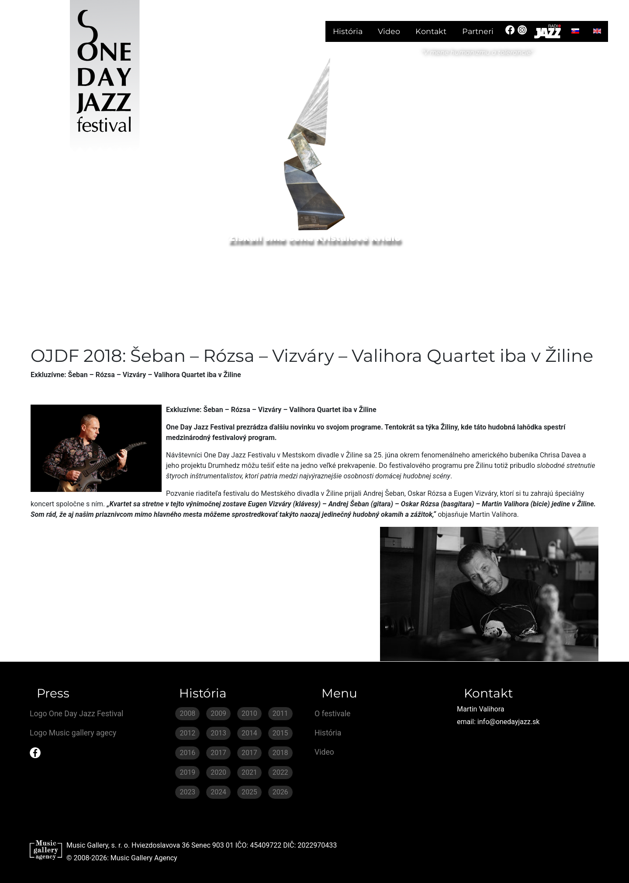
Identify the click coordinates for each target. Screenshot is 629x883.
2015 (280, 733)
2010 (249, 713)
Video (389, 31)
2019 (187, 772)
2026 (280, 792)
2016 (187, 753)
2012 (187, 733)
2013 (218, 733)
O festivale (332, 713)
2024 (218, 792)
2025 (249, 792)
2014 (249, 733)
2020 (218, 772)
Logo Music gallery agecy (73, 732)
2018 (280, 753)
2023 (187, 792)
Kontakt (430, 31)
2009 (218, 713)
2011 (280, 713)
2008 (187, 713)
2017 (218, 753)
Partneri (478, 31)
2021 (249, 772)
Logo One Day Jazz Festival (76, 713)
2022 (280, 772)
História (348, 31)
